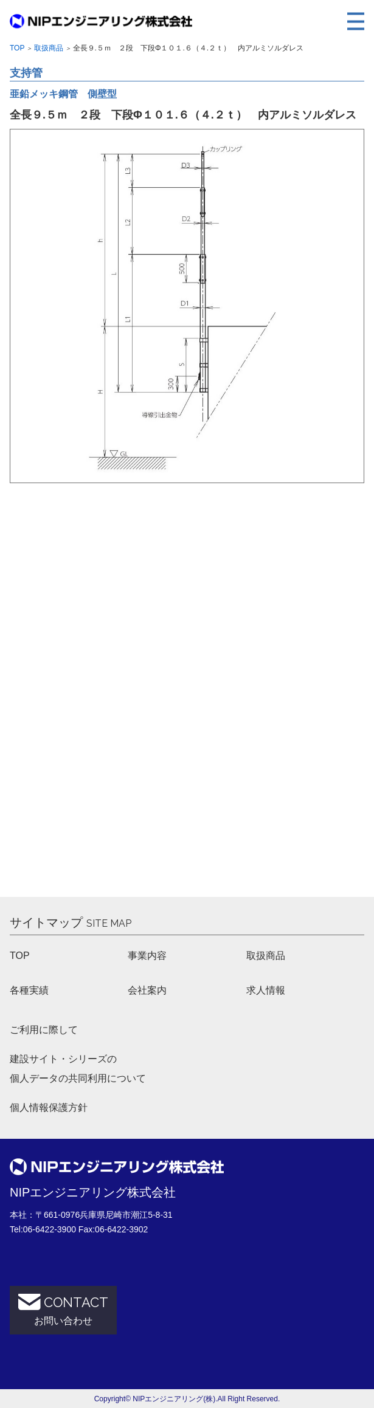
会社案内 (147, 990)
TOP (20, 955)
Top (17, 48)
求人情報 (265, 990)
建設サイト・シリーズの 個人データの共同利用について (78, 1068)
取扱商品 (48, 48)
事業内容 (147, 955)
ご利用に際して (44, 1030)
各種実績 (29, 990)
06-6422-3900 (49, 1229)
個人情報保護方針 (49, 1107)
